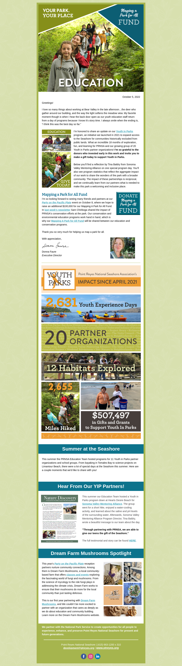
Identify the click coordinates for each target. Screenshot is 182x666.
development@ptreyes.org (78, 648)
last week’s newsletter (57, 209)
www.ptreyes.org (107, 647)
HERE (132, 540)
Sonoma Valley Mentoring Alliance (102, 503)
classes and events (77, 574)
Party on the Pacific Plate (56, 202)
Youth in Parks (124, 131)
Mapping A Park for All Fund (67, 220)
